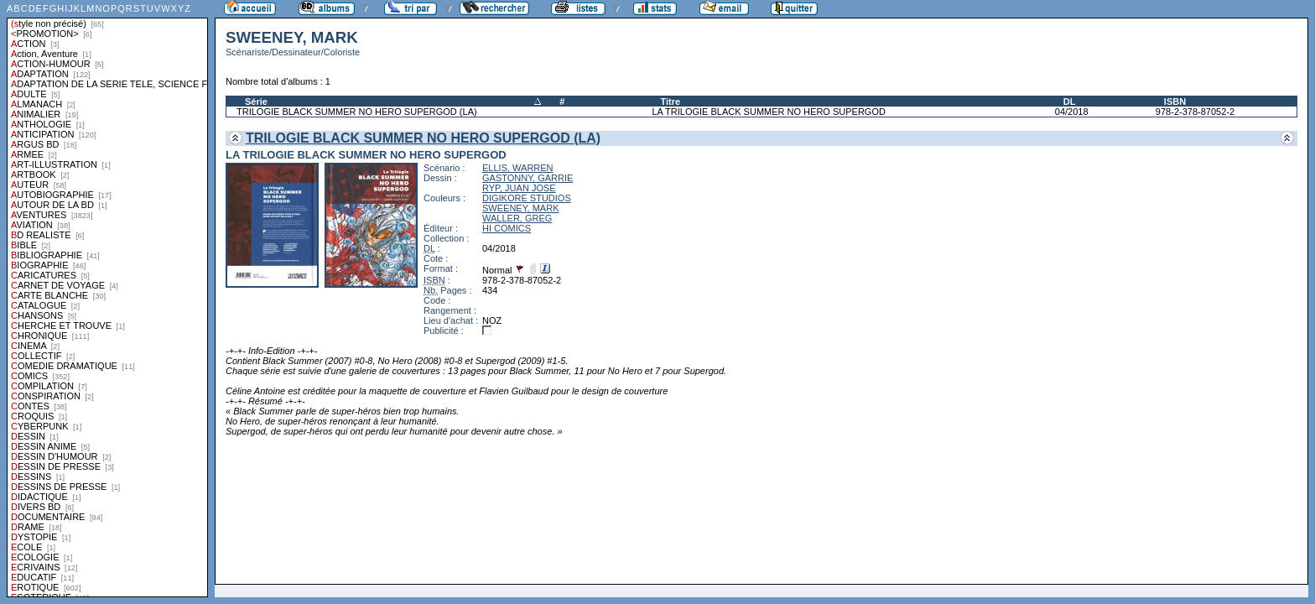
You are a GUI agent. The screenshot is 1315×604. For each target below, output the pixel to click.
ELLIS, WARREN (518, 168)
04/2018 (1072, 112)
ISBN (1175, 101)
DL (1069, 101)
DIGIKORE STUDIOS (526, 198)
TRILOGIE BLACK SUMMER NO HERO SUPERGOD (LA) (356, 112)
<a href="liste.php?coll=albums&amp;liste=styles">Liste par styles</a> (107, 298)
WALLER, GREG (517, 218)
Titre (670, 101)
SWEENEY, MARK (520, 208)
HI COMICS (506, 228)
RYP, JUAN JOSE (519, 188)
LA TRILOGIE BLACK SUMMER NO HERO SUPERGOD (769, 112)
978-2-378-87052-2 (1195, 112)
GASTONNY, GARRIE (527, 178)
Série (256, 101)
